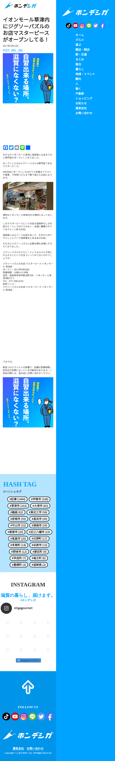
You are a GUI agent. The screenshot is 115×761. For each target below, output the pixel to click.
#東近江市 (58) (38, 512)
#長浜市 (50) (39, 519)
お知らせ (81, 103)
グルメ (79, 40)
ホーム (79, 35)
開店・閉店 (17, 50)
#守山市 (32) (18, 525)
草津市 (6, 50)
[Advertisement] (28, 123)
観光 (78, 79)
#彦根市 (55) (18, 519)
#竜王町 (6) (39, 558)
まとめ (79, 59)
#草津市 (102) (18, 506)
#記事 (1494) (17, 499)
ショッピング (83, 98)
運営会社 (18, 748)
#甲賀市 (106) (39, 499)
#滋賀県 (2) (39, 565)
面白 (78, 64)
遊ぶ (78, 44)
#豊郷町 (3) (19, 565)
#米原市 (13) (39, 545)
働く (78, 88)
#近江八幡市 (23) (39, 532)
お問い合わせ (35, 748)
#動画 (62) (16, 512)
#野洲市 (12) (19, 551)
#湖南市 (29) (39, 525)
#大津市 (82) (40, 506)
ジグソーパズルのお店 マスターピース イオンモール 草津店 (28, 288)
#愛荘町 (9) (39, 551)
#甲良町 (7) (19, 558)
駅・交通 (81, 54)
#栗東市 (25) (15, 532)
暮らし (79, 69)
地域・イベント (85, 74)
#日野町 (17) (39, 538)
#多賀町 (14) (18, 545)
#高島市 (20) (18, 538)
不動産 (79, 93)
